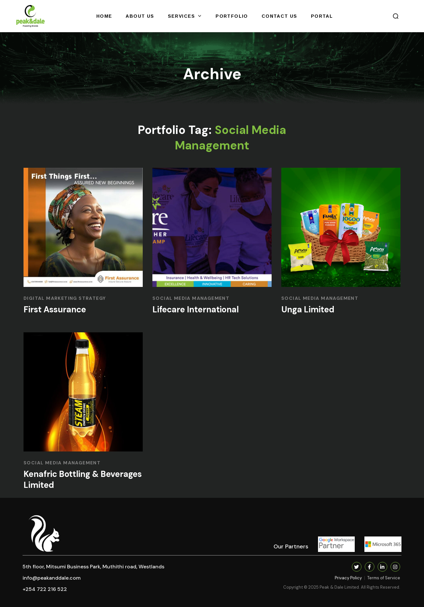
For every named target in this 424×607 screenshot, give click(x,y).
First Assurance (55, 309)
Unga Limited (307, 309)
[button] (395, 16)
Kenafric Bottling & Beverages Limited (83, 479)
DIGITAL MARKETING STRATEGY (65, 298)
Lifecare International (195, 309)
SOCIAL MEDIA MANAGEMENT (190, 298)
